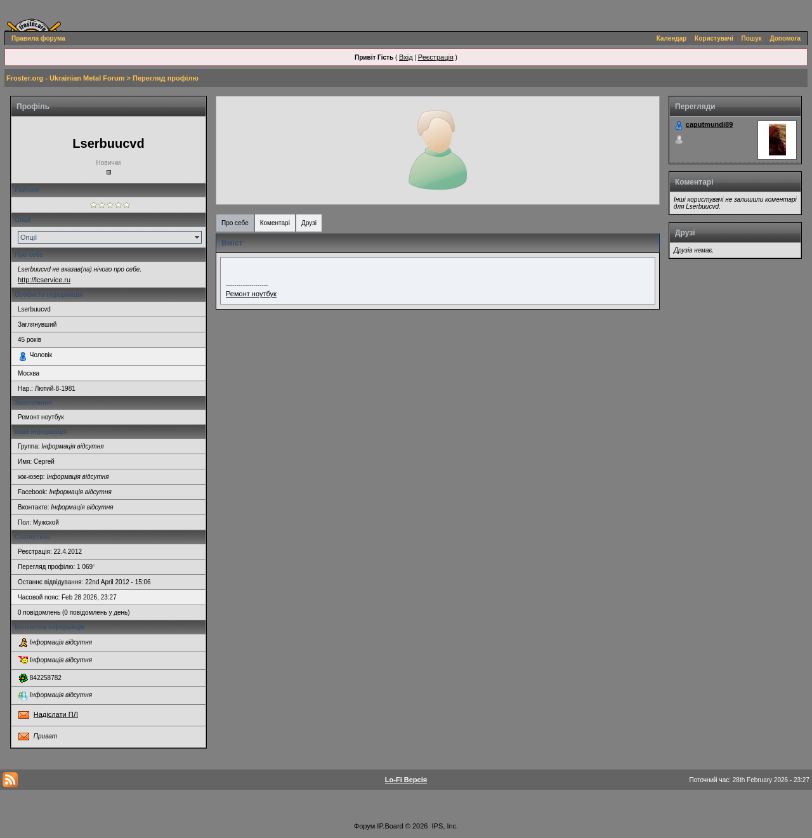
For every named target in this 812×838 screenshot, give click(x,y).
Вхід (406, 57)
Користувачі (714, 38)
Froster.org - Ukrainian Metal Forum (65, 78)
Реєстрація (436, 57)
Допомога (785, 38)
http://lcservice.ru (44, 280)
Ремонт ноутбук (251, 294)
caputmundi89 (709, 124)
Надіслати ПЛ (56, 714)
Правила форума (38, 38)
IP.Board (390, 826)
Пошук (752, 38)
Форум (364, 826)
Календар (672, 38)
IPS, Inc (444, 826)
